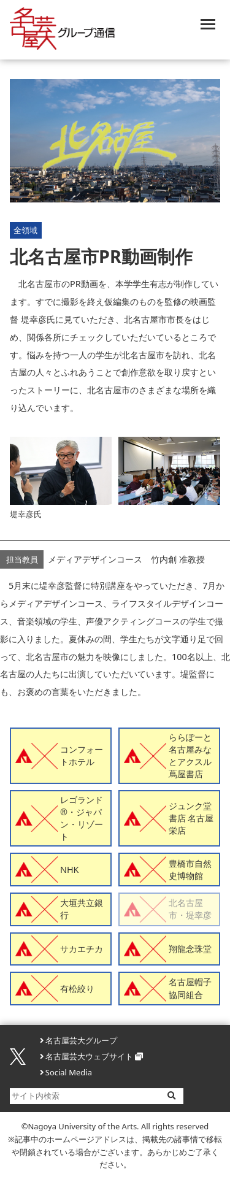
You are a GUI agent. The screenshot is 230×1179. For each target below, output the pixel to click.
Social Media (68, 1072)
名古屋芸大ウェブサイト (89, 1056)
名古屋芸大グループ (81, 1040)
